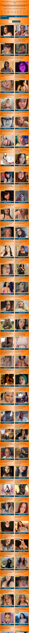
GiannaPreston (3, 216)
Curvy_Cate (2, 339)
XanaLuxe (17, 41)
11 (1, 18)
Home (10, 21)
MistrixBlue (17, 216)
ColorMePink (17, 462)
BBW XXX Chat (5, 12)
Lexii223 (2, 199)
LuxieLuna (17, 111)
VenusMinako (17, 409)
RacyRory (17, 427)
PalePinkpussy (17, 146)
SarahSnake (2, 129)
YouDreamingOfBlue (19, 532)
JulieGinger (2, 24)
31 (5, 18)
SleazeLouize (17, 129)
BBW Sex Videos (2, 12)
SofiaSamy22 (2, 462)
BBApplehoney (18, 234)
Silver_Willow (2, 76)
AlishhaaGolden (18, 339)
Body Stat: (7, 36)
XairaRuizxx (17, 585)
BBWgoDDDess (3, 392)
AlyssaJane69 (3, 409)
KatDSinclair (17, 287)
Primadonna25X (18, 304)
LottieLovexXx (3, 497)
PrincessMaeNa (3, 427)
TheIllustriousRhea (18, 58)
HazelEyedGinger (18, 164)
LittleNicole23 (17, 620)
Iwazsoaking (2, 234)
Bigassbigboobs (3, 146)
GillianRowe (17, 515)
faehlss (1, 567)
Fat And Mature (24, 12)
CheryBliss (2, 585)
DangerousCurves (18, 603)
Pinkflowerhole (18, 199)
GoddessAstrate (18, 357)
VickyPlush (2, 287)
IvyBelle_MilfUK (3, 515)
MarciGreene (2, 94)
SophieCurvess (18, 445)
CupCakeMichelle (3, 111)
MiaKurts (16, 374)
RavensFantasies (18, 567)
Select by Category (16, 21)
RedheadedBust (18, 479)
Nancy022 (2, 603)
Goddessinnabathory (19, 24)
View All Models (4, 16)
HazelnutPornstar (3, 58)
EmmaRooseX (3, 357)
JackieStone (17, 392)
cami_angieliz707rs (4, 445)
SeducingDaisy (3, 41)
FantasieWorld (17, 269)
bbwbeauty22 (17, 497)
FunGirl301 (17, 94)
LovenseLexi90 (18, 550)
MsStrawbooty (17, 76)
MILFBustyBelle (3, 479)
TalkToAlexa (2, 269)
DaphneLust (2, 304)
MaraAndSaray (3, 620)
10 (27, 16)
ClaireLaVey (2, 164)
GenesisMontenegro (4, 532)
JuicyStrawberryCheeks (4, 374)
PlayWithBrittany (3, 550)
